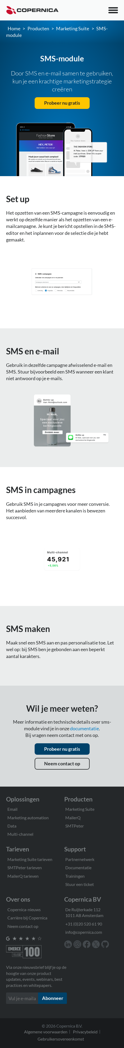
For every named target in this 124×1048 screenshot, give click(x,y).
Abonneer (52, 998)
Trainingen (75, 876)
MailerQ (73, 817)
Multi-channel (20, 834)
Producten (38, 28)
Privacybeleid (85, 1031)
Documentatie (78, 867)
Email (12, 809)
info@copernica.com (83, 932)
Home (14, 28)
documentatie (84, 728)
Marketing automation (28, 817)
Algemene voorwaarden (45, 1031)
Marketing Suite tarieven (29, 859)
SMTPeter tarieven (24, 867)
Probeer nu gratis (62, 103)
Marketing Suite (72, 28)
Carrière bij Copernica (27, 917)
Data (11, 825)
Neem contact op (62, 763)
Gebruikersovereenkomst (61, 1038)
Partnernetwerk (79, 859)
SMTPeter (74, 825)
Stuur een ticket (79, 884)
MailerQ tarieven (23, 876)
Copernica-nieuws (24, 909)
